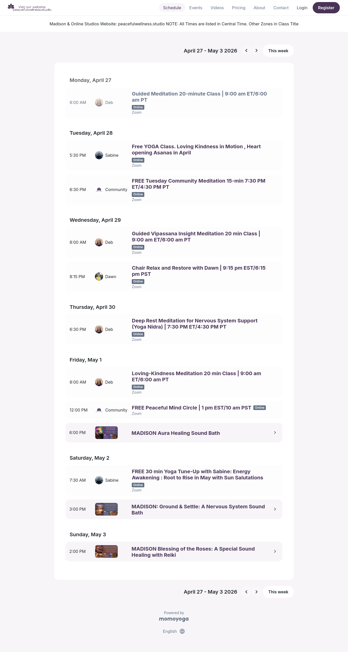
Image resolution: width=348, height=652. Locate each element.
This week (278, 50)
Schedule (172, 7)
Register (326, 7)
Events (195, 7)
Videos (217, 7)
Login (302, 7)
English (174, 628)
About (259, 7)
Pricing (239, 7)
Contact (280, 7)
